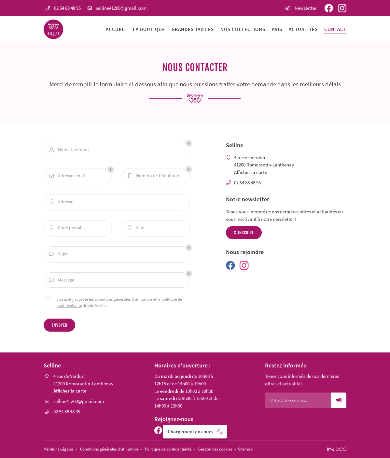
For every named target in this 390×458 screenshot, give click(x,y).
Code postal (65, 228)
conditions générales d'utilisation (123, 300)
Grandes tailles (193, 29)
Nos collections (242, 29)
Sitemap (267, 449)
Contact (335, 29)
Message (62, 280)
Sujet (58, 254)
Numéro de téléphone (153, 176)
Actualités (303, 29)
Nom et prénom (69, 150)
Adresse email (67, 176)
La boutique (149, 29)
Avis (277, 29)
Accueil (116, 29)
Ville (136, 228)
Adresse (61, 202)
